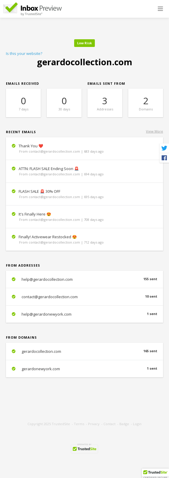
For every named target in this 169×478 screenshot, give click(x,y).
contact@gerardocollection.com (84, 296)
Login (137, 424)
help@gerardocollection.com (84, 279)
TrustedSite (61, 424)
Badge (124, 424)
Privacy (94, 424)
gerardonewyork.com (84, 368)
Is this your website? (24, 53)
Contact (109, 424)
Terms (79, 424)
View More (154, 131)
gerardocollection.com (84, 351)
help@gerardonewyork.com (84, 314)
